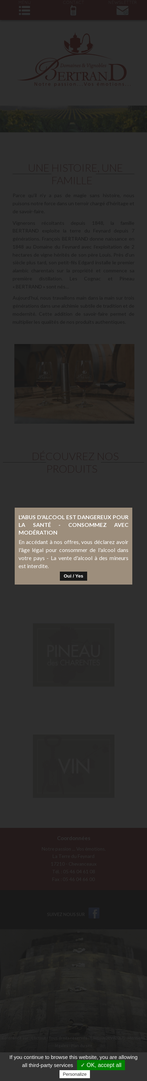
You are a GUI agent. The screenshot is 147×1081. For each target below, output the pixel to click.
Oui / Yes (73, 542)
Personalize (75, 1074)
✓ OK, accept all (100, 1065)
